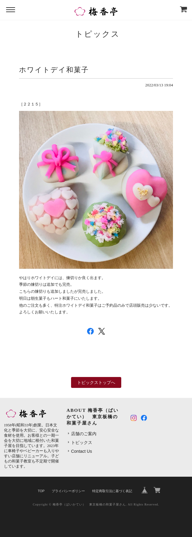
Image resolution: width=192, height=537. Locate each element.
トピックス (81, 442)
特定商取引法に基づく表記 (112, 491)
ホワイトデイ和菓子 (54, 70)
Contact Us (81, 451)
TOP (41, 491)
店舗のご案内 (83, 433)
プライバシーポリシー (68, 491)
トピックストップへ (96, 382)
